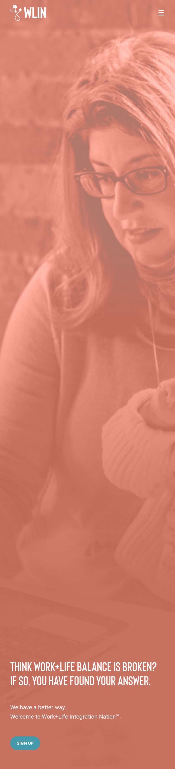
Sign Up (25, 743)
